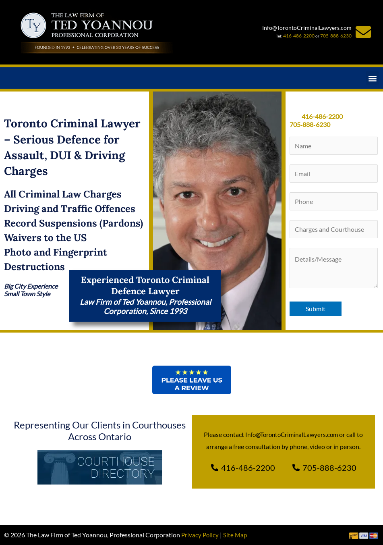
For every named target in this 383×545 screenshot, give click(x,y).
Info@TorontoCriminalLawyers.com (306, 28)
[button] (372, 78)
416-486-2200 (301, 35)
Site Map (236, 535)
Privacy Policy (200, 535)
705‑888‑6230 (310, 124)
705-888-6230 (333, 35)
